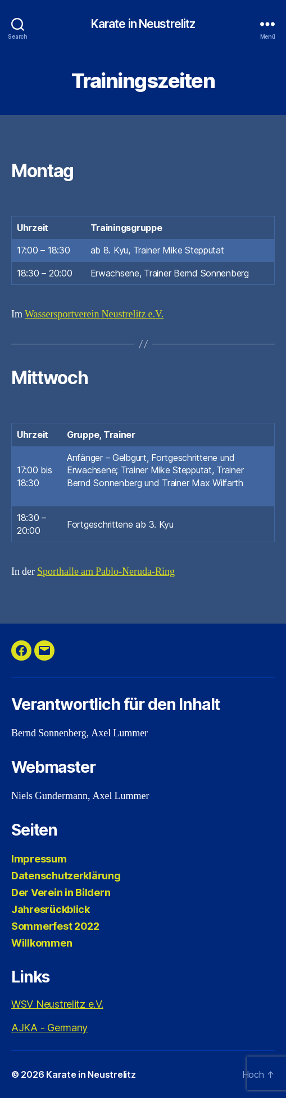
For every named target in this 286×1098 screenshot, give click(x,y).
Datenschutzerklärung (66, 876)
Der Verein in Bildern (60, 892)
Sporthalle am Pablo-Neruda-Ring (106, 571)
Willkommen (41, 943)
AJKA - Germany (49, 1028)
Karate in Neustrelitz (143, 24)
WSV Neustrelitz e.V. (57, 1004)
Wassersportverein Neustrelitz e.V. (94, 314)
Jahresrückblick (50, 909)
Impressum (39, 859)
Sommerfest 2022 (55, 926)
